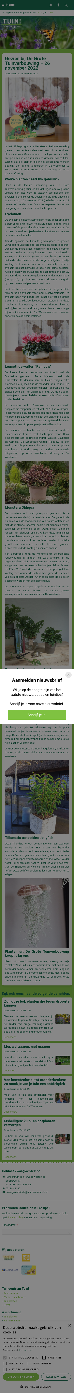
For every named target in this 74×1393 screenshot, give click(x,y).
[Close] (68, 675)
